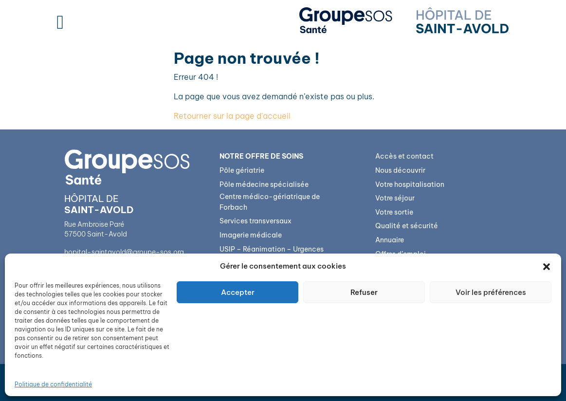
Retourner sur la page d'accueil (232, 116)
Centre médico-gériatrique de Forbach (269, 202)
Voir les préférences (491, 292)
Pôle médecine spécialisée (264, 184)
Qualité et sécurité (406, 225)
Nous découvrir (400, 170)
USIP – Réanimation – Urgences (271, 249)
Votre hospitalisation (409, 184)
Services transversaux (255, 221)
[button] (546, 266)
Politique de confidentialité (53, 384)
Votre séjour (395, 198)
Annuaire (389, 240)
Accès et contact (404, 156)
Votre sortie (394, 212)
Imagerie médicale (250, 235)
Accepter (238, 292)
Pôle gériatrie (241, 170)
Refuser (364, 292)
